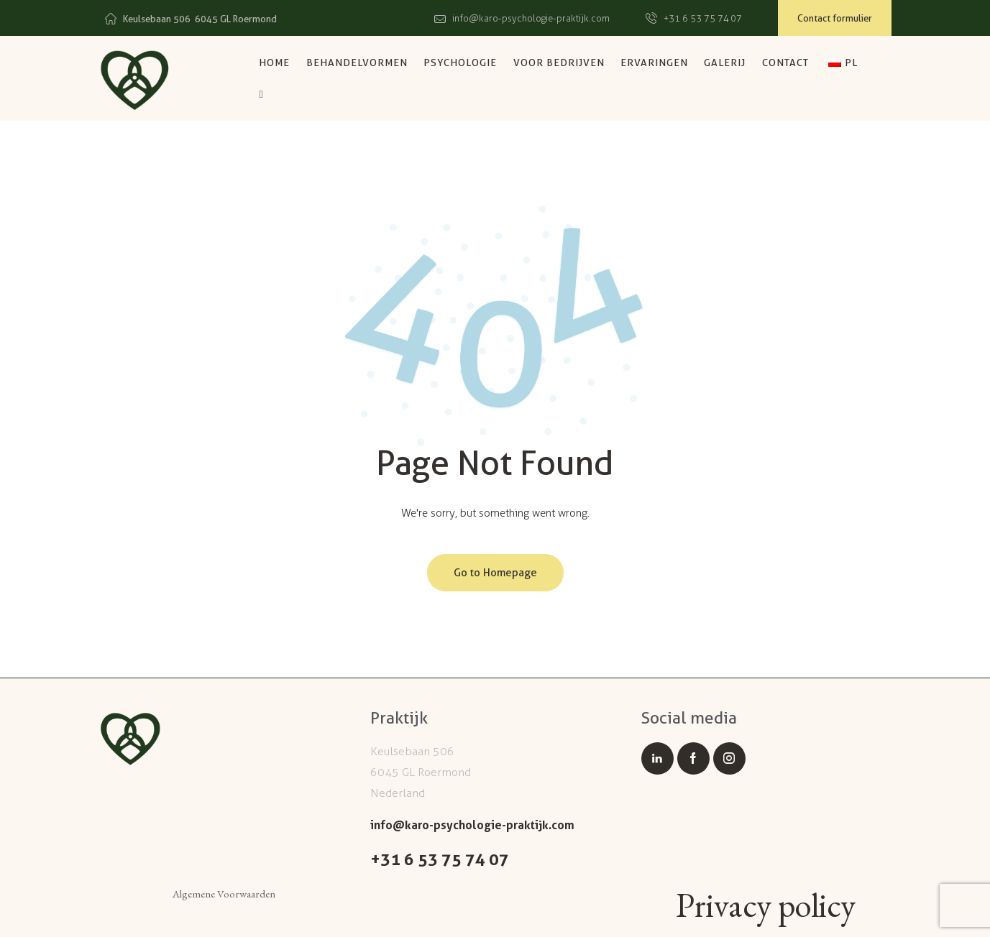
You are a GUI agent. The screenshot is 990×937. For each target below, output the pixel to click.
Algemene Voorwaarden (224, 893)
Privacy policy (766, 906)
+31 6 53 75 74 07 (439, 859)
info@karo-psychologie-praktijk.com (472, 825)
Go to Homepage (495, 572)
